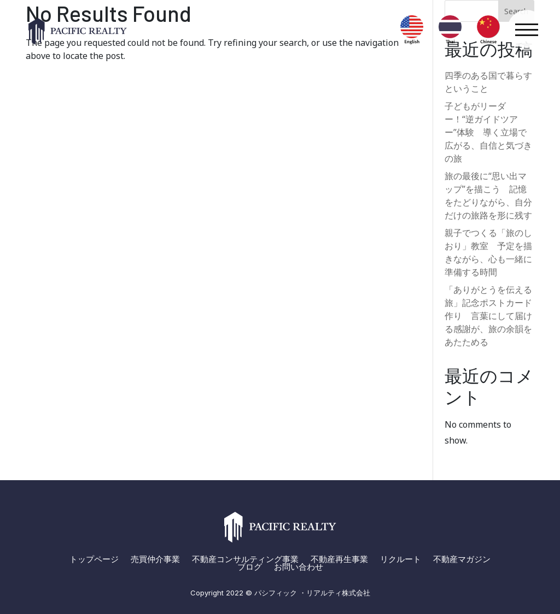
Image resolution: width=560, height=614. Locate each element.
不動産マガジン (462, 559)
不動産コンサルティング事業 (245, 559)
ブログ (249, 567)
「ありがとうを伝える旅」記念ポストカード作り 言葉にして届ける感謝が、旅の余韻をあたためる (488, 316)
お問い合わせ (298, 567)
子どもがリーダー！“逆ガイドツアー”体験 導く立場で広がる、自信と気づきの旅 (488, 132)
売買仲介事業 (155, 559)
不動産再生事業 (339, 559)
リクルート (400, 559)
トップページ (94, 559)
